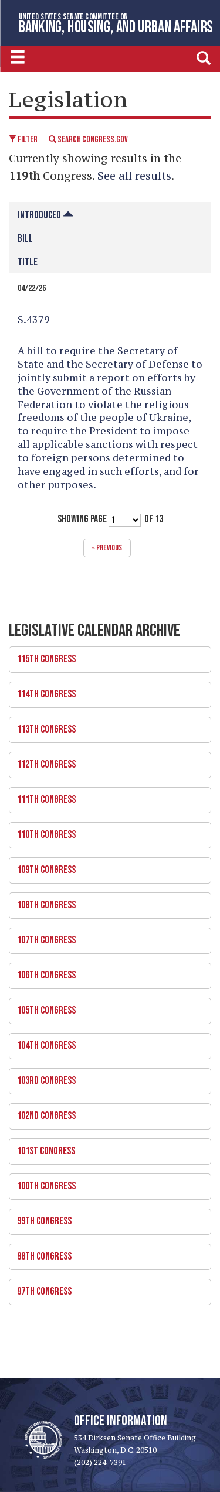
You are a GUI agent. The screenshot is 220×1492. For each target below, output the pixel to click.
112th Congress (106, 761)
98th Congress (106, 1253)
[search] (204, 57)
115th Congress (106, 655)
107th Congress (106, 937)
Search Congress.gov (88, 139)
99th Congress (106, 1218)
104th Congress (106, 1042)
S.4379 (34, 319)
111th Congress (106, 796)
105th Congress (106, 1007)
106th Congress (106, 972)
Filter (23, 139)
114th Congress (106, 691)
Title (28, 262)
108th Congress (106, 901)
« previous (107, 548)
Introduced (45, 215)
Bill (25, 238)
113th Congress (106, 726)
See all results (134, 176)
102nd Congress (106, 1112)
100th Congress (106, 1182)
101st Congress (106, 1147)
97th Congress (106, 1288)
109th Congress (106, 866)
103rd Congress (106, 1077)
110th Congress (106, 831)
